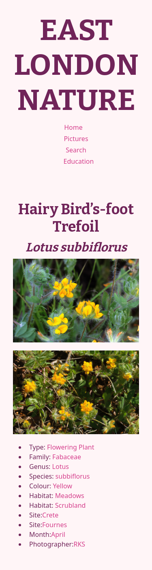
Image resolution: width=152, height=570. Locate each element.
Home (73, 127)
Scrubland (70, 505)
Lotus (60, 466)
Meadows (69, 495)
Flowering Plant (70, 447)
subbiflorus (73, 476)
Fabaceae (66, 456)
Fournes (54, 524)
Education (79, 161)
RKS (79, 544)
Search (76, 150)
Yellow (62, 485)
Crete (50, 515)
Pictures (76, 138)
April (58, 534)
